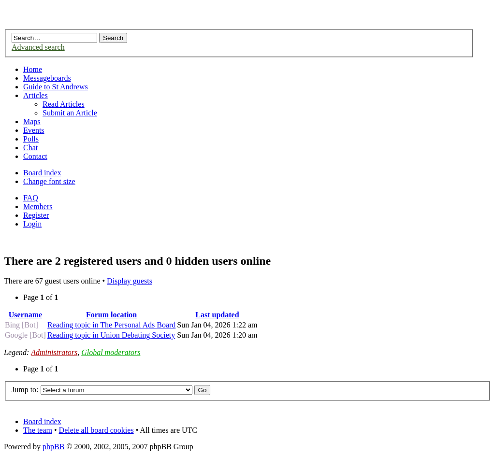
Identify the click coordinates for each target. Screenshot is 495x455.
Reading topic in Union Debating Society (111, 335)
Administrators (54, 352)
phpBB (53, 446)
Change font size (49, 181)
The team (37, 430)
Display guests (129, 281)
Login (32, 224)
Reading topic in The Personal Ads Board (111, 325)
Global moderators (110, 352)
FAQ (30, 198)
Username (25, 315)
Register (36, 215)
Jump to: (25, 389)
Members (37, 206)
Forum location (111, 315)
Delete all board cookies (96, 430)
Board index (42, 173)
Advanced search (38, 47)
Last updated (217, 315)
